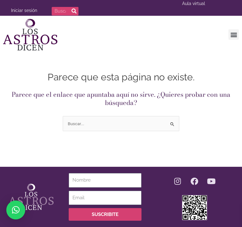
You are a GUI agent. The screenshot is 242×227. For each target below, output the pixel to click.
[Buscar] (74, 11)
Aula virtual (193, 3)
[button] (233, 34)
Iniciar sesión (24, 10)
